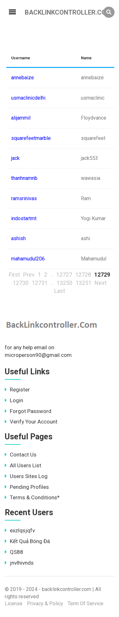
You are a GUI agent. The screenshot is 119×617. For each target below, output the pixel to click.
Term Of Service (85, 604)
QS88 (14, 552)
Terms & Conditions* (32, 497)
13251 (83, 282)
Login (14, 400)
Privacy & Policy (45, 604)
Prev (29, 274)
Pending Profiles (27, 487)
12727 (64, 274)
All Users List (23, 465)
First (14, 274)
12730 (21, 282)
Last (59, 290)
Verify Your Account (31, 421)
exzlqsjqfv (20, 530)
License (14, 604)
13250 (64, 282)
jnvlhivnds (19, 563)
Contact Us (20, 454)
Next (101, 282)
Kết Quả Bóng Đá (27, 541)
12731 (40, 282)
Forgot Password (28, 411)
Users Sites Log (26, 476)
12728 (83, 274)
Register (17, 389)
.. (51, 274)
